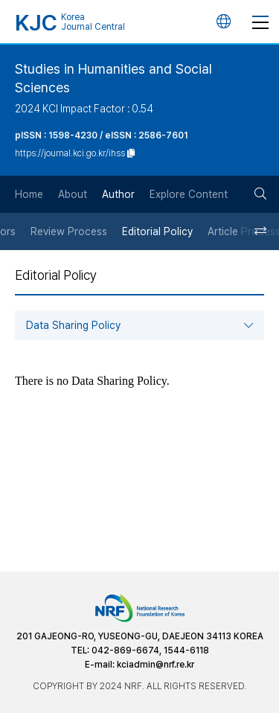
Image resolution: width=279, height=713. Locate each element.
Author (118, 194)
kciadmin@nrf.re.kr (155, 664)
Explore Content (189, 194)
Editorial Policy (157, 231)
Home (29, 194)
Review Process (69, 231)
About (72, 194)
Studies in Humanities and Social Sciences (113, 78)
